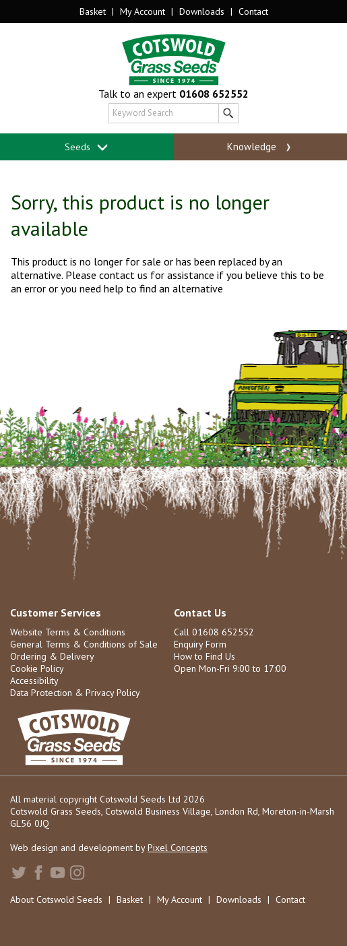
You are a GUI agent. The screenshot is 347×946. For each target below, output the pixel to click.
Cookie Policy (37, 668)
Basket (93, 11)
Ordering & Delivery (52, 656)
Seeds (86, 147)
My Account (142, 11)
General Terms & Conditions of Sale (84, 644)
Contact (253, 11)
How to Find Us (204, 656)
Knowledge (260, 147)
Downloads (201, 11)
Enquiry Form (200, 644)
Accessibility (34, 680)
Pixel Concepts (178, 848)
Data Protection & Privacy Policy (75, 693)
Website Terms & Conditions (67, 632)
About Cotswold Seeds (56, 899)
